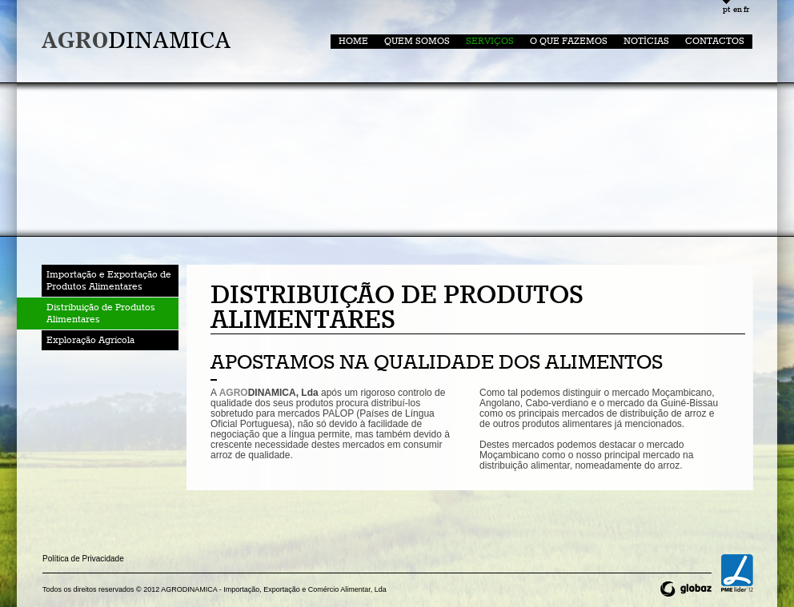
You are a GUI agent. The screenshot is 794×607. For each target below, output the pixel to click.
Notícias (646, 41)
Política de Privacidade (83, 558)
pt (726, 10)
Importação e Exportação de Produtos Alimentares (108, 281)
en (736, 10)
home (353, 41)
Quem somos (417, 41)
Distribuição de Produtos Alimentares (100, 313)
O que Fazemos (569, 41)
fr (746, 10)
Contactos (714, 41)
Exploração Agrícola (90, 340)
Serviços (490, 41)
